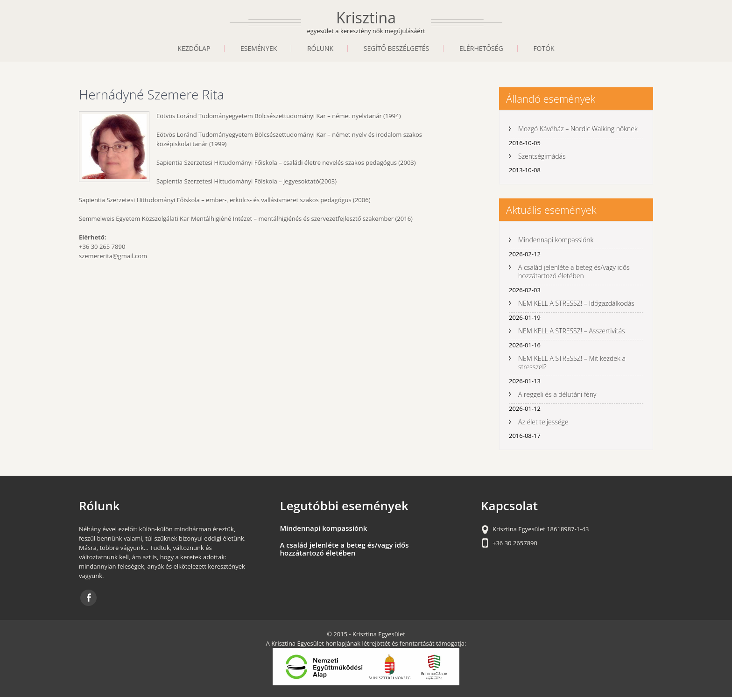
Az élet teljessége (543, 421)
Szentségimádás (541, 156)
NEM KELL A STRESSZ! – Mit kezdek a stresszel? (572, 362)
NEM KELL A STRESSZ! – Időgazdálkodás (576, 303)
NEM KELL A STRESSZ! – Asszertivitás (571, 330)
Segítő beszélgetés (396, 48)
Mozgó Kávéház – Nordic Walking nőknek (578, 128)
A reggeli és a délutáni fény (557, 394)
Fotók (543, 48)
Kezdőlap (193, 48)
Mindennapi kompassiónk (555, 239)
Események (258, 48)
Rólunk (320, 48)
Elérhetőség (481, 48)
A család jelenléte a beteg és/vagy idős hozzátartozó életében (574, 271)
